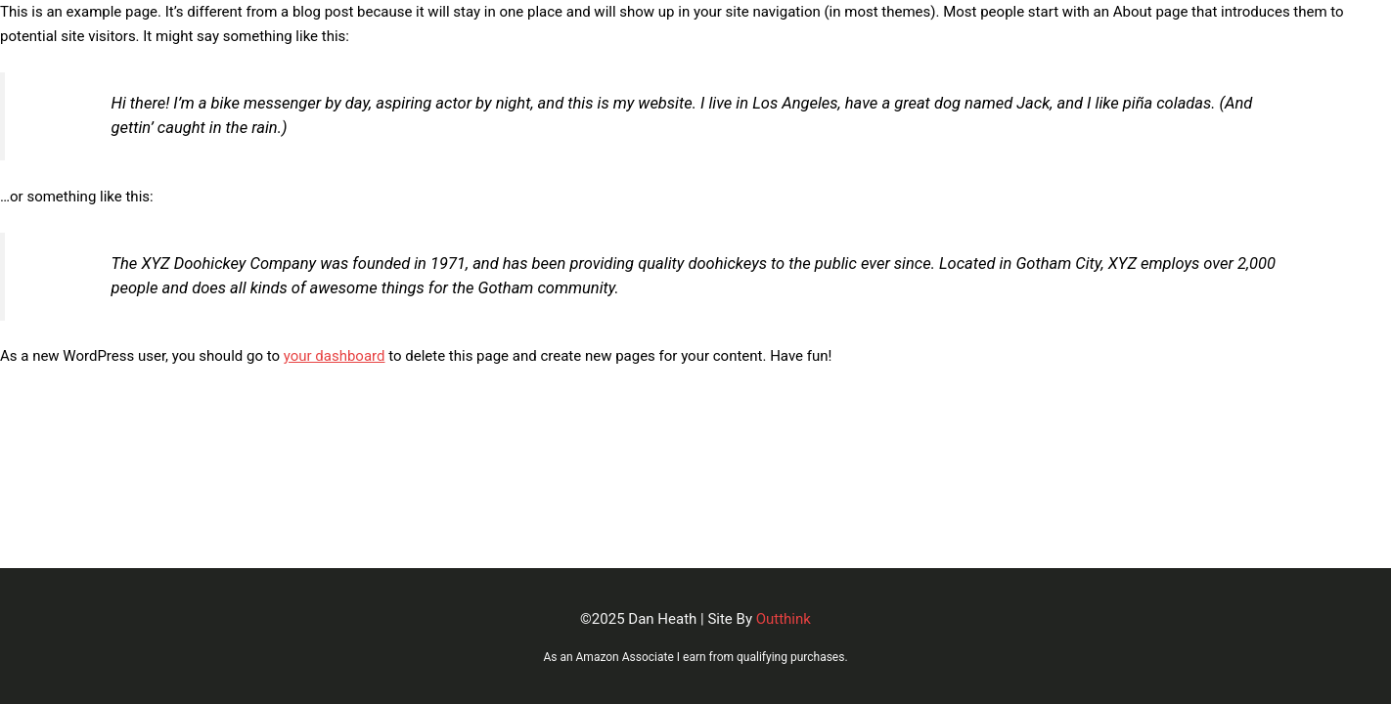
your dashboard (334, 356)
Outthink (783, 619)
